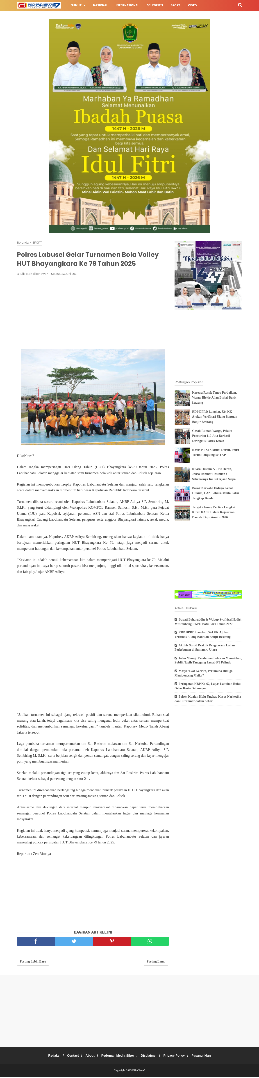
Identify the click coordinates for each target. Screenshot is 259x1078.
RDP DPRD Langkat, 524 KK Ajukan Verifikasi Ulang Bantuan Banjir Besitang (214, 417)
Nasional (100, 5)
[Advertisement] (93, 313)
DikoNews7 (138, 1071)
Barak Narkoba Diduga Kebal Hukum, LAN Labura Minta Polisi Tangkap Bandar (215, 493)
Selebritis (155, 5)
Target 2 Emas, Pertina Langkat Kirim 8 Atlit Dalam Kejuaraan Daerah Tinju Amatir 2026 (213, 512)
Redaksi (49, 1057)
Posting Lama (156, 963)
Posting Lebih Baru (33, 963)
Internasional (127, 5)
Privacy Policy (178, 1057)
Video (192, 5)
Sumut (76, 5)
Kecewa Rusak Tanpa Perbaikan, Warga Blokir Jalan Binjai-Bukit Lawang (214, 397)
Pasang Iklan (206, 1057)
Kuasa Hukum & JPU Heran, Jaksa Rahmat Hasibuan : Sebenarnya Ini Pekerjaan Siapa (214, 474)
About (88, 1057)
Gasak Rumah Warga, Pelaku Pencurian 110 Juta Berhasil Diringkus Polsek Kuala (212, 436)
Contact (69, 1057)
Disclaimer (151, 1057)
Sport (175, 5)
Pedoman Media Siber (117, 1057)
